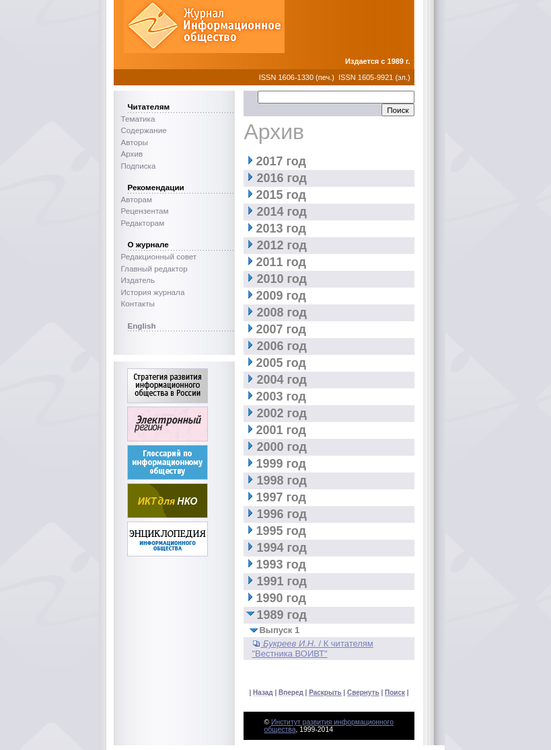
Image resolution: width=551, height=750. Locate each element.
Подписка (137, 165)
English (141, 325)
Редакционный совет (158, 256)
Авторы (133, 142)
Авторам (136, 199)
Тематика (137, 118)
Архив (131, 153)
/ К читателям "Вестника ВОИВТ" (312, 648)
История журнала (152, 292)
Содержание (143, 130)
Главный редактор (153, 268)
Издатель (137, 280)
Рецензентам (144, 210)
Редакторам (142, 222)
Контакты (137, 303)
